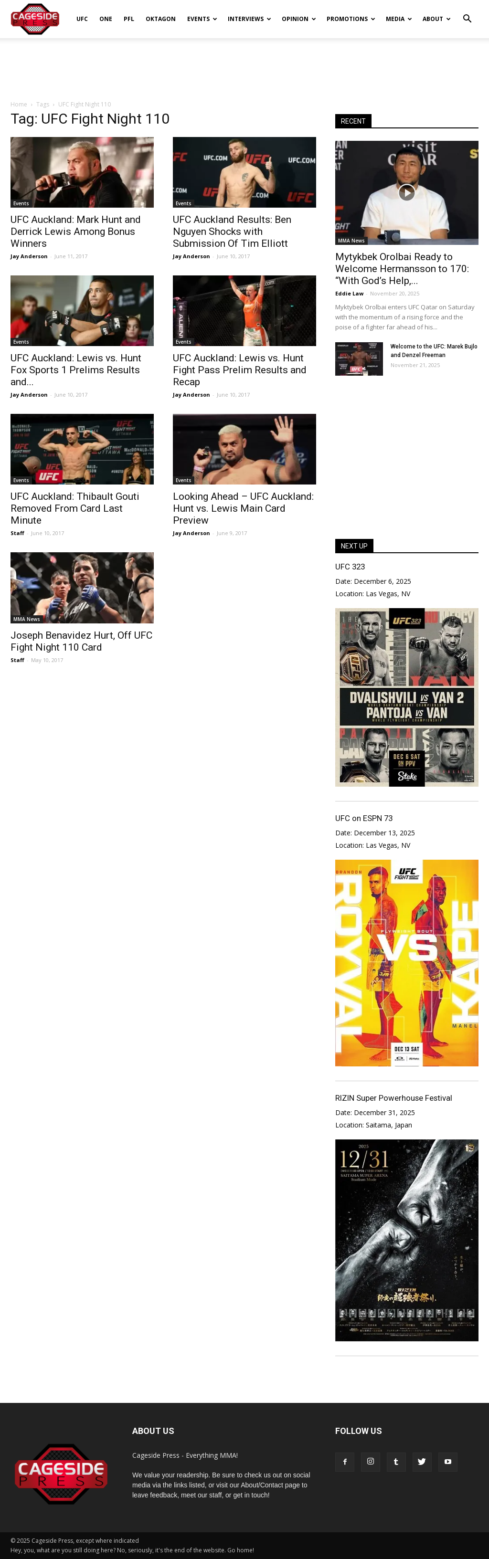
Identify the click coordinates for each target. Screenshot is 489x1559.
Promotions (351, 19)
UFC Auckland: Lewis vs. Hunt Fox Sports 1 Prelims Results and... (76, 370)
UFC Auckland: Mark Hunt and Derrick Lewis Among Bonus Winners (76, 231)
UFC (82, 19)
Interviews (249, 19)
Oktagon (161, 19)
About (437, 19)
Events (202, 19)
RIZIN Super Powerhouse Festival (393, 1098)
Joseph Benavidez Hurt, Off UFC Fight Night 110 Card (81, 641)
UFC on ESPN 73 (364, 818)
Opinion (299, 19)
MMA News (26, 619)
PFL (129, 19)
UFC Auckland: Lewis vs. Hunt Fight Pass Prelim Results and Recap (240, 370)
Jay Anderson (29, 256)
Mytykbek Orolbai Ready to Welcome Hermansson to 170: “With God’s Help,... (402, 268)
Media (399, 19)
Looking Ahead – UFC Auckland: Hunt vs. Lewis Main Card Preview (243, 508)
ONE (105, 19)
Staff (17, 533)
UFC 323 (350, 566)
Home (19, 104)
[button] (467, 12)
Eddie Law (349, 293)
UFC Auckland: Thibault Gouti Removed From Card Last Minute (75, 508)
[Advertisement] (244, 64)
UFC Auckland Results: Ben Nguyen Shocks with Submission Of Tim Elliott (232, 231)
